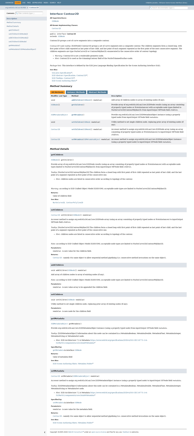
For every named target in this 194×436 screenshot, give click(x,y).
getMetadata (77, 115)
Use (23, 3)
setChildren (77, 122)
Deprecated (37, 3)
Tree (29, 3)
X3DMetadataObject (59, 115)
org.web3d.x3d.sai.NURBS (15, 8)
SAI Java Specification (61, 73)
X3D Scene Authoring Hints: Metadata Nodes (72, 364)
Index (46, 3)
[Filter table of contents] (29, 13)
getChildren (77, 105)
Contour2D (34, 8)
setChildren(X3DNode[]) (18, 34)
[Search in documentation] (168, 7)
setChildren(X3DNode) (18, 42)
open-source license (98, 432)
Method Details (13, 26)
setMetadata (77, 139)
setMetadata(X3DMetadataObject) (22, 49)
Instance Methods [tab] (76, 92)
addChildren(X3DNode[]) (18, 38)
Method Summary (14, 22)
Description (12, 19)
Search (53, 3)
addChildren (77, 100)
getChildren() (14, 30)
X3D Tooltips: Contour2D (62, 78)
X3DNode (55, 21)
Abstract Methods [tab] (97, 92)
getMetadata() (14, 45)
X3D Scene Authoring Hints (64, 81)
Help (59, 3)
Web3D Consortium (75, 432)
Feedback (126, 432)
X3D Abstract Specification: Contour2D (69, 75)
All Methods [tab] (57, 92)
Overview (9, 3)
